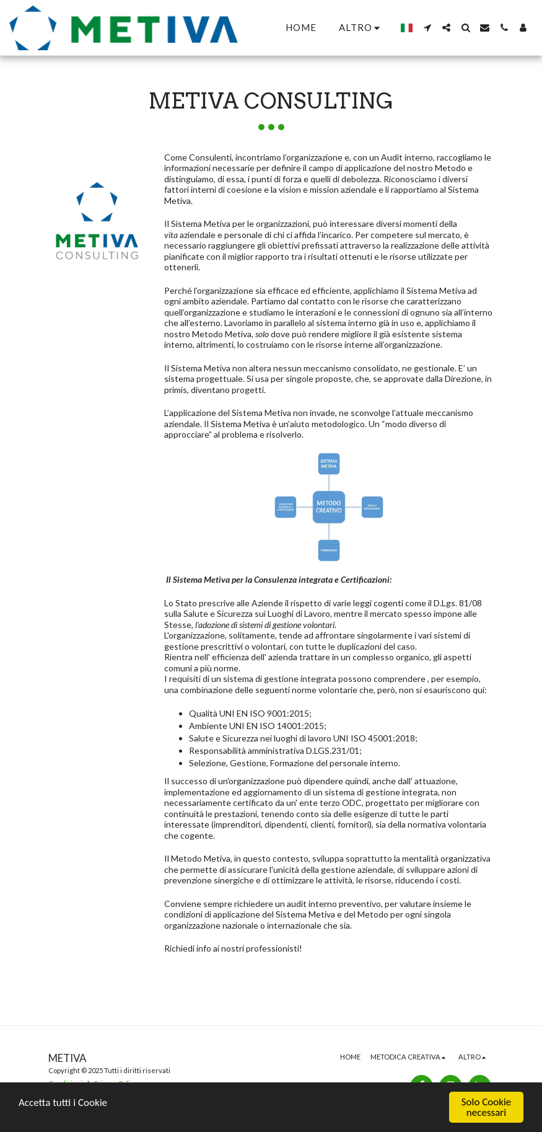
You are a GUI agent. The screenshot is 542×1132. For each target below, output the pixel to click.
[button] (427, 27)
